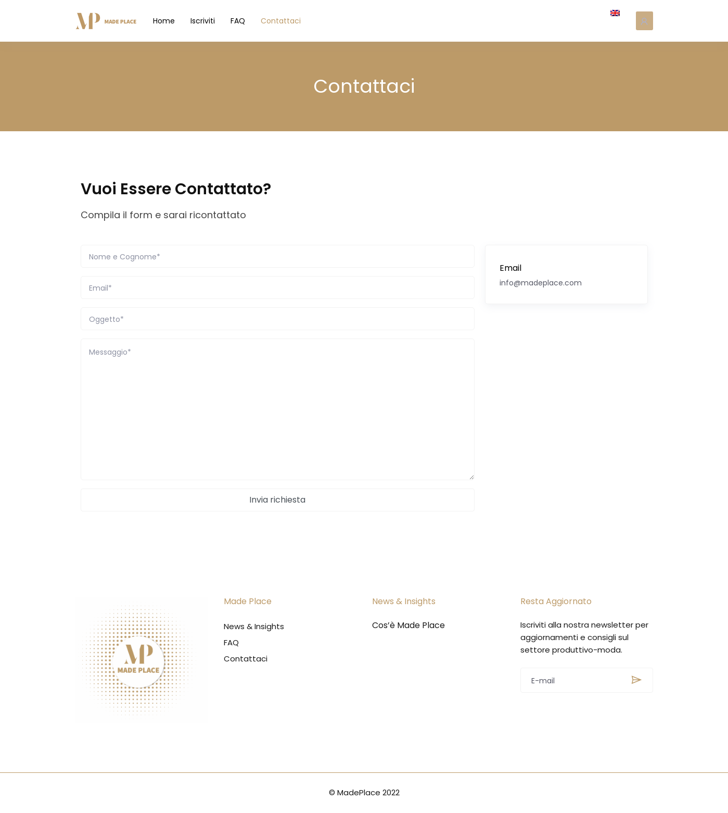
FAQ (244, 21)
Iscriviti (209, 21)
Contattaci (287, 21)
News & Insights (254, 626)
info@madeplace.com (541, 283)
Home (171, 21)
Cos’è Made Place (408, 625)
